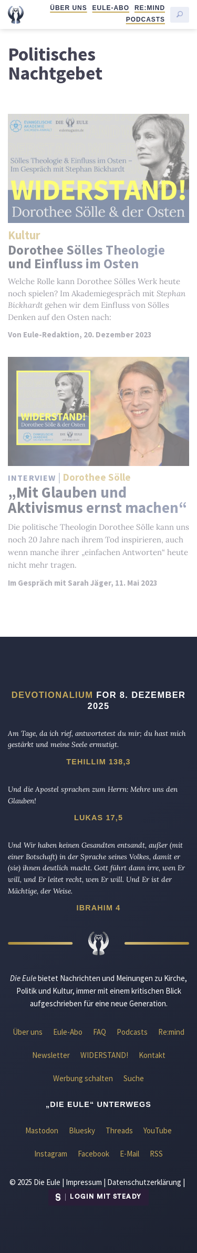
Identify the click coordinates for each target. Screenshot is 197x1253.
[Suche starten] (180, 14)
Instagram (50, 1154)
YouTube (157, 1130)
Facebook (93, 1154)
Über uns (68, 8)
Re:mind (149, 8)
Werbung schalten (83, 1078)
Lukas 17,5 (98, 817)
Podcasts (145, 19)
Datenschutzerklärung (144, 1182)
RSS (156, 1154)
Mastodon (41, 1130)
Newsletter (51, 1055)
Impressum (84, 1182)
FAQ (99, 1032)
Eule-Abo (110, 8)
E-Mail (129, 1154)
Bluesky (82, 1130)
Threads (119, 1130)
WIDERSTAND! (104, 1055)
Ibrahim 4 (99, 908)
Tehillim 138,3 (98, 761)
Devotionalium (53, 695)
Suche (133, 1078)
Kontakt (152, 1055)
